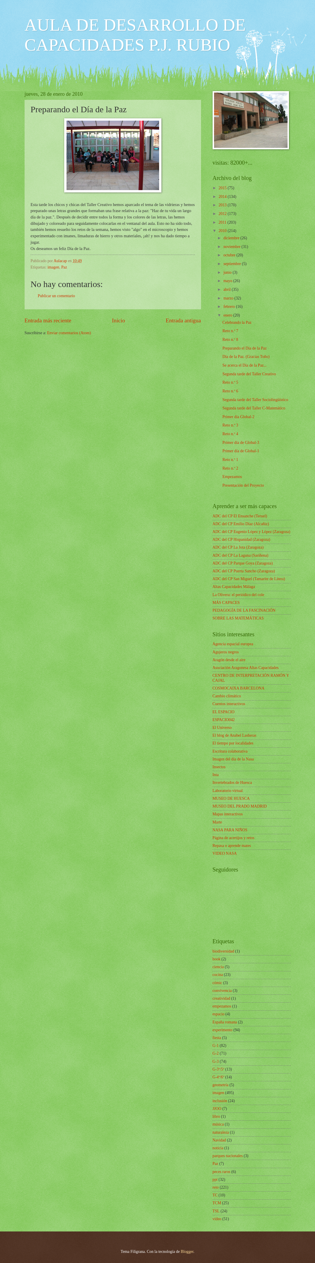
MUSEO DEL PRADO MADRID (240, 806)
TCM (217, 1203)
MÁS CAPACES (226, 602)
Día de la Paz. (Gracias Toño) (246, 356)
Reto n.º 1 (230, 459)
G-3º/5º (218, 1069)
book (217, 959)
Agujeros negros (226, 652)
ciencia (218, 967)
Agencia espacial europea (233, 644)
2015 (223, 188)
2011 (223, 222)
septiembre (232, 264)
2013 (223, 205)
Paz (64, 267)
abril (227, 289)
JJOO (217, 1108)
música (218, 1124)
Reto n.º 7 (230, 331)
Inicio (118, 320)
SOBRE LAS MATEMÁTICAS (238, 618)
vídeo (217, 1219)
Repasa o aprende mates (232, 845)
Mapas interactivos (228, 814)
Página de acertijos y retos (234, 838)
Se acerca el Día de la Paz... (244, 365)
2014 (223, 196)
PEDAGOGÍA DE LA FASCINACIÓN (244, 610)
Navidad (219, 1140)
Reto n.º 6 (230, 391)
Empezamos (232, 477)
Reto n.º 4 (230, 434)
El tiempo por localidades (233, 743)
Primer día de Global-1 (240, 451)
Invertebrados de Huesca (232, 782)
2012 (223, 214)
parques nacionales (228, 1156)
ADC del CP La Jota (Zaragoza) (238, 547)
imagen (53, 267)
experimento (223, 1030)
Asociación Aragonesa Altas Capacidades (246, 667)
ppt (215, 1179)
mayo (228, 281)
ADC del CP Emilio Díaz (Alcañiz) (241, 524)
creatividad (221, 998)
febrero (229, 306)
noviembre (232, 246)
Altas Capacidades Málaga (234, 586)
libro (216, 1116)
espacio (218, 1014)
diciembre (231, 238)
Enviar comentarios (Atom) (69, 333)
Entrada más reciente (48, 320)
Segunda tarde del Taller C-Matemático (253, 408)
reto (216, 1187)
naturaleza (221, 1132)
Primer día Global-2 (238, 417)
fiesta (217, 1038)
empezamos (222, 1006)
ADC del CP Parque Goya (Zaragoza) (243, 563)
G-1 (216, 1045)
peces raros (222, 1172)
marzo (228, 298)
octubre (229, 255)
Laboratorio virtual (228, 790)
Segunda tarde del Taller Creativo (249, 374)
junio (228, 272)
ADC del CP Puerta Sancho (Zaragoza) (244, 571)
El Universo (222, 727)
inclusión (220, 1101)
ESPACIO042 (224, 720)
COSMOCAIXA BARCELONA (239, 688)
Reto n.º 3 (230, 425)
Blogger (187, 1251)
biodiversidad (223, 951)
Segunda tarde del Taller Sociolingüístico (255, 400)
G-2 (216, 1053)
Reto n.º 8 (230, 339)
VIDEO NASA (225, 853)
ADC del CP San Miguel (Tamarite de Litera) (249, 579)
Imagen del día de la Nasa (233, 759)
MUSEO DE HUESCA (231, 798)
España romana (225, 1022)
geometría (221, 1085)
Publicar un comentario (56, 296)
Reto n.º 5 (230, 382)
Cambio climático (227, 696)
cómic (217, 983)
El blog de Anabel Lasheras (235, 735)
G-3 (216, 1061)
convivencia (222, 990)
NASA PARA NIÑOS (230, 830)
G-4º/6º (218, 1077)
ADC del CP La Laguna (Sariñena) (240, 555)
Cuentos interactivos (229, 704)
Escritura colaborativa (230, 751)
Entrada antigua (183, 320)
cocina (218, 974)
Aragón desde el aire (229, 660)
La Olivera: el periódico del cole (238, 595)
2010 (223, 231)
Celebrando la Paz (236, 322)
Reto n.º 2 (230, 468)
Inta (216, 775)
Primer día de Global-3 (240, 442)
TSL (216, 1211)
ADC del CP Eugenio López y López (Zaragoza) (251, 532)
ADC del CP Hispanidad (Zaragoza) (241, 539)
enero (228, 315)
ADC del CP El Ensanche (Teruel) (240, 516)
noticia (218, 1148)
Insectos (219, 767)
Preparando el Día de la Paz (244, 348)
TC (215, 1195)
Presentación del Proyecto (243, 485)
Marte (217, 822)
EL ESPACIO (224, 712)
